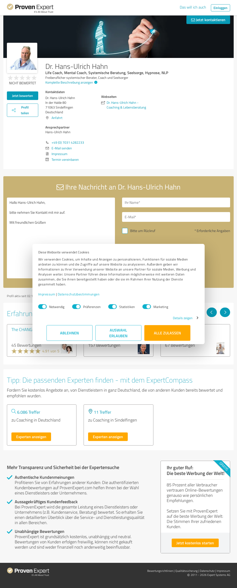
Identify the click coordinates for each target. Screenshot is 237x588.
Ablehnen (69, 333)
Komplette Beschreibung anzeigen (70, 82)
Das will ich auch (193, 7)
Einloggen (220, 7)
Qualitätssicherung (186, 571)
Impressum (55, 294)
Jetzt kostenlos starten (195, 542)
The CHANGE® (24, 329)
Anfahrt (57, 117)
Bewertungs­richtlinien (160, 571)
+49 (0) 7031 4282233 (68, 142)
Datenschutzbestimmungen (87, 294)
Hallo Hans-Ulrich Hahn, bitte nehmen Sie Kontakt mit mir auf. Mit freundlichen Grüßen (61, 238)
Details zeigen (174, 318)
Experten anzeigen (31, 436)
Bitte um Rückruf (142, 230)
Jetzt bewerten (22, 95)
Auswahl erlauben (118, 332)
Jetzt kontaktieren (208, 19)
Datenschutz (207, 571)
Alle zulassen (167, 333)
